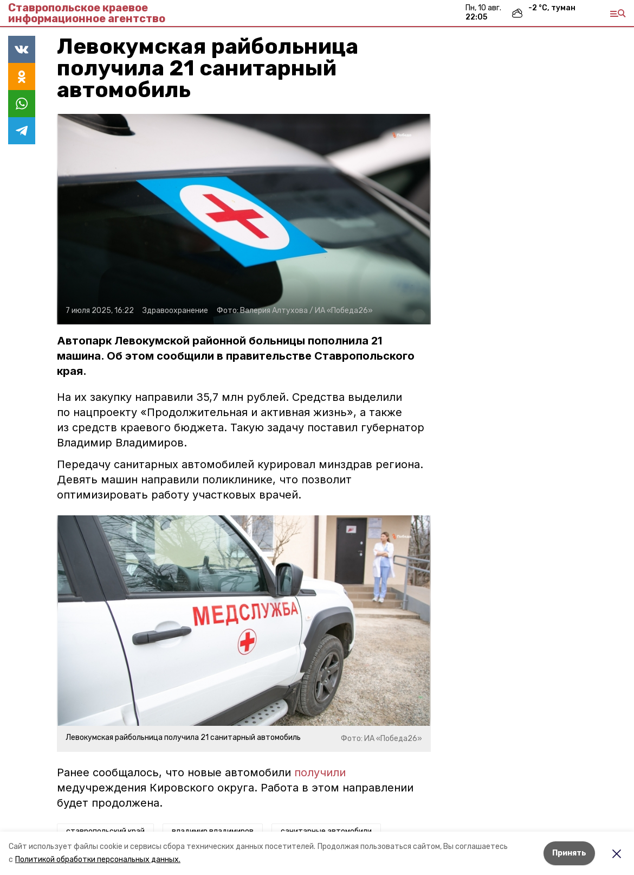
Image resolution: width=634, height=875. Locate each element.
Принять (569, 853)
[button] (244, 219)
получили (320, 772)
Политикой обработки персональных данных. (97, 859)
